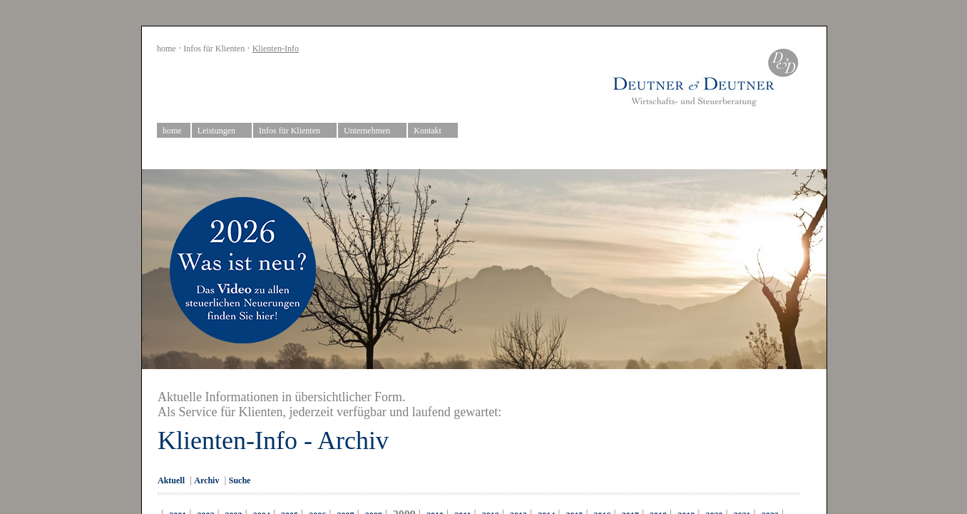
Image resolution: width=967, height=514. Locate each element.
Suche (240, 480)
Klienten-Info (275, 49)
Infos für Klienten (214, 49)
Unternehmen (372, 131)
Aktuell (171, 480)
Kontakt (433, 131)
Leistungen (222, 131)
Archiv (206, 480)
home (166, 49)
